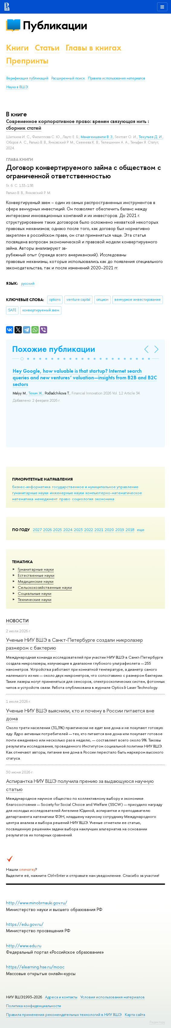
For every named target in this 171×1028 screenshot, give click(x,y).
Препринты (27, 60)
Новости (17, 621)
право (64, 498)
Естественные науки (36, 575)
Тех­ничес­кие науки (34, 599)
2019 (119, 529)
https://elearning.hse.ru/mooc (35, 967)
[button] (22, 359)
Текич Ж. (35, 393)
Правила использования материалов (116, 78)
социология (82, 498)
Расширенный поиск (68, 78)
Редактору (157, 1022)
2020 (109, 529)
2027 (37, 529)
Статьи (47, 47)
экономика (104, 498)
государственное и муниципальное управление (95, 486)
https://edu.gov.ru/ (25, 924)
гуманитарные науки (30, 492)
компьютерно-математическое (114, 492)
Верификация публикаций (27, 78)
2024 (68, 529)
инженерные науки (67, 492)
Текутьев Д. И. (151, 137)
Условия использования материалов (112, 997)
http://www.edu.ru (23, 946)
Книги (17, 47)
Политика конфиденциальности (33, 1005)
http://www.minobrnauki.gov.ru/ (36, 903)
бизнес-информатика (31, 486)
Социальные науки (34, 593)
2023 (78, 529)
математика (22, 498)
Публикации (55, 25)
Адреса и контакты (61, 997)
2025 (57, 529)
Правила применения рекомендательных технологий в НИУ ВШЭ (64, 1014)
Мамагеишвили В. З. (97, 137)
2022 (88, 529)
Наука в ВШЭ (17, 87)
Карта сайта (135, 1014)
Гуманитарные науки (36, 569)
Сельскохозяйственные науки (45, 587)
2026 (47, 529)
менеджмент (46, 498)
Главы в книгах (93, 47)
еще (140, 529)
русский (27, 283)
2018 (130, 529)
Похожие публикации (53, 349)
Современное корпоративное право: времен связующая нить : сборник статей (77, 124)
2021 (99, 529)
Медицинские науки (35, 581)
